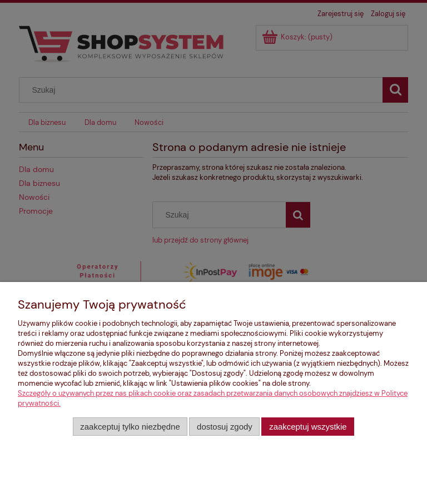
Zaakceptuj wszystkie (307, 426)
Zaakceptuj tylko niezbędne (130, 426)
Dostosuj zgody (224, 426)
